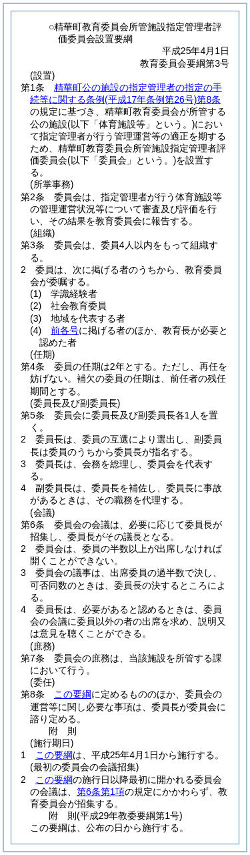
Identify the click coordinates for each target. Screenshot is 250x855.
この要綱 (72, 694)
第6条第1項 (101, 791)
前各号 (65, 330)
